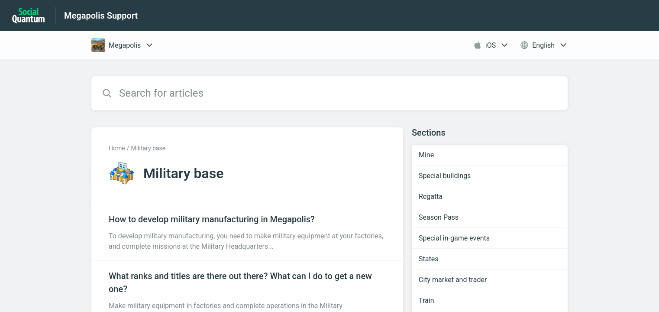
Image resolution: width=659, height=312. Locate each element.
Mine (426, 155)
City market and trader (453, 280)
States (428, 259)
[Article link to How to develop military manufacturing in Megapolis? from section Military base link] (247, 232)
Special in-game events (454, 238)
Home (117, 148)
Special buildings (445, 176)
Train (426, 300)
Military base (148, 148)
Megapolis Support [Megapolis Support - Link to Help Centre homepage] (101, 15)
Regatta (431, 196)
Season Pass (439, 217)
